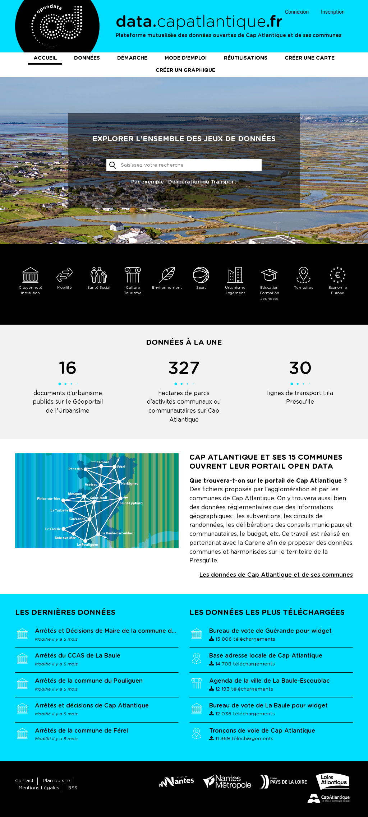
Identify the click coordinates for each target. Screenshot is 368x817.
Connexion (297, 12)
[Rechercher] (184, 165)
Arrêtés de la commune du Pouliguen (89, 681)
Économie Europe (338, 281)
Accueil (45, 58)
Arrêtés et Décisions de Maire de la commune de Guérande (120, 631)
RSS (72, 788)
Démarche (132, 58)
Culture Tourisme (133, 281)
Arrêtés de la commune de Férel (81, 731)
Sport (201, 278)
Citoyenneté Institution (30, 281)
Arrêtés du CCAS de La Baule (77, 656)
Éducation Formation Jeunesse (269, 284)
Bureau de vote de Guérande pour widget (270, 631)
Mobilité (64, 278)
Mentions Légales (39, 788)
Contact (24, 781)
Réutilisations (245, 58)
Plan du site (56, 781)
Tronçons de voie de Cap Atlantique (262, 731)
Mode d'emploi (186, 58)
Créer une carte (310, 58)
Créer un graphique (185, 70)
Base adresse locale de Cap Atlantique (265, 656)
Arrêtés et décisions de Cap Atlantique (92, 706)
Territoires (303, 278)
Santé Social (99, 278)
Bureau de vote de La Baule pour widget (268, 706)
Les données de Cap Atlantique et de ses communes (276, 575)
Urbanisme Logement (235, 281)
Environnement (167, 278)
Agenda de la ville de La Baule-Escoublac (269, 681)
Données (87, 58)
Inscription (333, 12)
